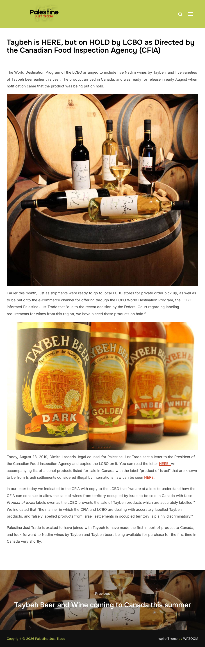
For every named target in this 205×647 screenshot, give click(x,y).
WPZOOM (190, 638)
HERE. (165, 463)
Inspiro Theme (167, 638)
